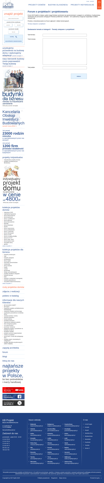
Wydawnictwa (88, 436)
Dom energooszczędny (10, 323)
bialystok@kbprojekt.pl (32, 426)
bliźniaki (6, 223)
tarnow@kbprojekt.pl (32, 458)
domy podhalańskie (9, 230)
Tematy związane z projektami (36, 24)
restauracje (7, 264)
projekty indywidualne (12, 157)
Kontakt (92, 1)
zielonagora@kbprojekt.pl (66, 463)
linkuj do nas (8, 361)
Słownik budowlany (9, 317)
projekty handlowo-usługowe (12, 273)
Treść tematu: (32, 39)
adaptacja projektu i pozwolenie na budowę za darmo (13, 329)
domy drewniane (8, 225)
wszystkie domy (8, 242)
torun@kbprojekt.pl (49, 458)
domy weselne (8, 265)
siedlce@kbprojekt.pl (49, 454)
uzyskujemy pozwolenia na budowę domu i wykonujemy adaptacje (13, 52)
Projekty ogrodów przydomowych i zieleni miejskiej (13, 343)
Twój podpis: (31, 67)
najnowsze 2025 (8, 212)
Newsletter (88, 439)
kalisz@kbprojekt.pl (32, 435)
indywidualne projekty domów (12, 160)
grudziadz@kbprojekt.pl (66, 430)
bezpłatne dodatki (9, 331)
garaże (6, 244)
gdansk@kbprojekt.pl (32, 430)
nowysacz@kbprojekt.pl (32, 444)
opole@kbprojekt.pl (66, 444)
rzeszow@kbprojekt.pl (32, 454)
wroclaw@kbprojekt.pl (49, 463)
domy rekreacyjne (9, 233)
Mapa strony (62, 478)
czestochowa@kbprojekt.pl (66, 426)
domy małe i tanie (9, 239)
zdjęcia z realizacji (10, 291)
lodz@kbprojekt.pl (66, 440)
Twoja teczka (99, 4)
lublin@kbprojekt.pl (49, 440)
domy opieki (7, 261)
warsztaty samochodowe (10, 262)
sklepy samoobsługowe (10, 272)
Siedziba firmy (89, 433)
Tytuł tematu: (31, 34)
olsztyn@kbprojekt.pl (49, 444)
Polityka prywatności (44, 478)
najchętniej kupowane (10, 214)
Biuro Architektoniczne (10, 422)
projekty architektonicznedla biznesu (11, 162)
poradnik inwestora (9, 320)
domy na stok (7, 234)
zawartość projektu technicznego (13, 311)
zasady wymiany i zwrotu (11, 316)
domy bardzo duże (9, 241)
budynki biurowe (8, 275)
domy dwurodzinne (9, 222)
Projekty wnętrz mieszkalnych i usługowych (12, 340)
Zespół (87, 430)
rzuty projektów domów (13, 287)
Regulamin (54, 478)
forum (5, 352)
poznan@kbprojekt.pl (49, 449)
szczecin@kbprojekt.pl (66, 454)
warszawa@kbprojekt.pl (32, 463)
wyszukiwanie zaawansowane (13, 41)
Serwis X (87, 448)
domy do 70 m (8, 237)
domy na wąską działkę (10, 236)
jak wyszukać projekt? (10, 305)
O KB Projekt (88, 424)
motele (6, 269)
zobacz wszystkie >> (7, 246)
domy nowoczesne (9, 228)
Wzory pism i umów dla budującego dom (13, 337)
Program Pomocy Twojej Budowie (13, 333)
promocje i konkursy (9, 327)
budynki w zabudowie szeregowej (13, 278)
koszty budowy (8, 319)
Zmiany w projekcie (9, 334)
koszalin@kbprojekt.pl (32, 440)
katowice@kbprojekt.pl (49, 435)
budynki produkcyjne (9, 254)
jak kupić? (6, 306)
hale (5, 256)
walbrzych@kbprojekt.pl (66, 458)
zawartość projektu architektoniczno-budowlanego (14, 309)
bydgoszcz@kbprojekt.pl (49, 426)
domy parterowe (8, 217)
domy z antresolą (8, 231)
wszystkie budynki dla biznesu (12, 281)
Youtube (87, 445)
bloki (5, 277)
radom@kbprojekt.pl (66, 449)
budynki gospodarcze (10, 280)
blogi (4, 356)
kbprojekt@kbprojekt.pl (8, 430)
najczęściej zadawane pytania (12, 322)
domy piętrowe (8, 220)
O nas (87, 1)
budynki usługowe (9, 257)
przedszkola (7, 259)
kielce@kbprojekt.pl (66, 435)
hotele (5, 267)
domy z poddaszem (9, 218)
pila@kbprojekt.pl (32, 449)
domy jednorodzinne (9, 215)
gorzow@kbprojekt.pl (49, 430)
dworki (5, 226)
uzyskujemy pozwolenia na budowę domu (13, 313)
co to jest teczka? (8, 325)
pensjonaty (7, 270)
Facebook (87, 442)
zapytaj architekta (10, 348)
